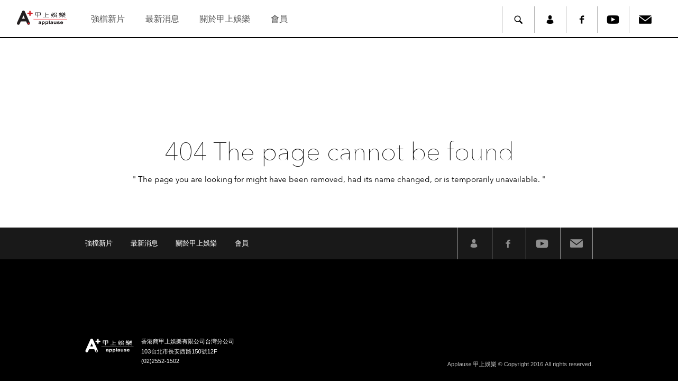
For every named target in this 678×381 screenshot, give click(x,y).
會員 (279, 18)
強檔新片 (108, 18)
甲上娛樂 (43, 18)
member (550, 19)
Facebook (582, 19)
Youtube (613, 19)
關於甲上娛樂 (224, 18)
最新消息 (162, 18)
